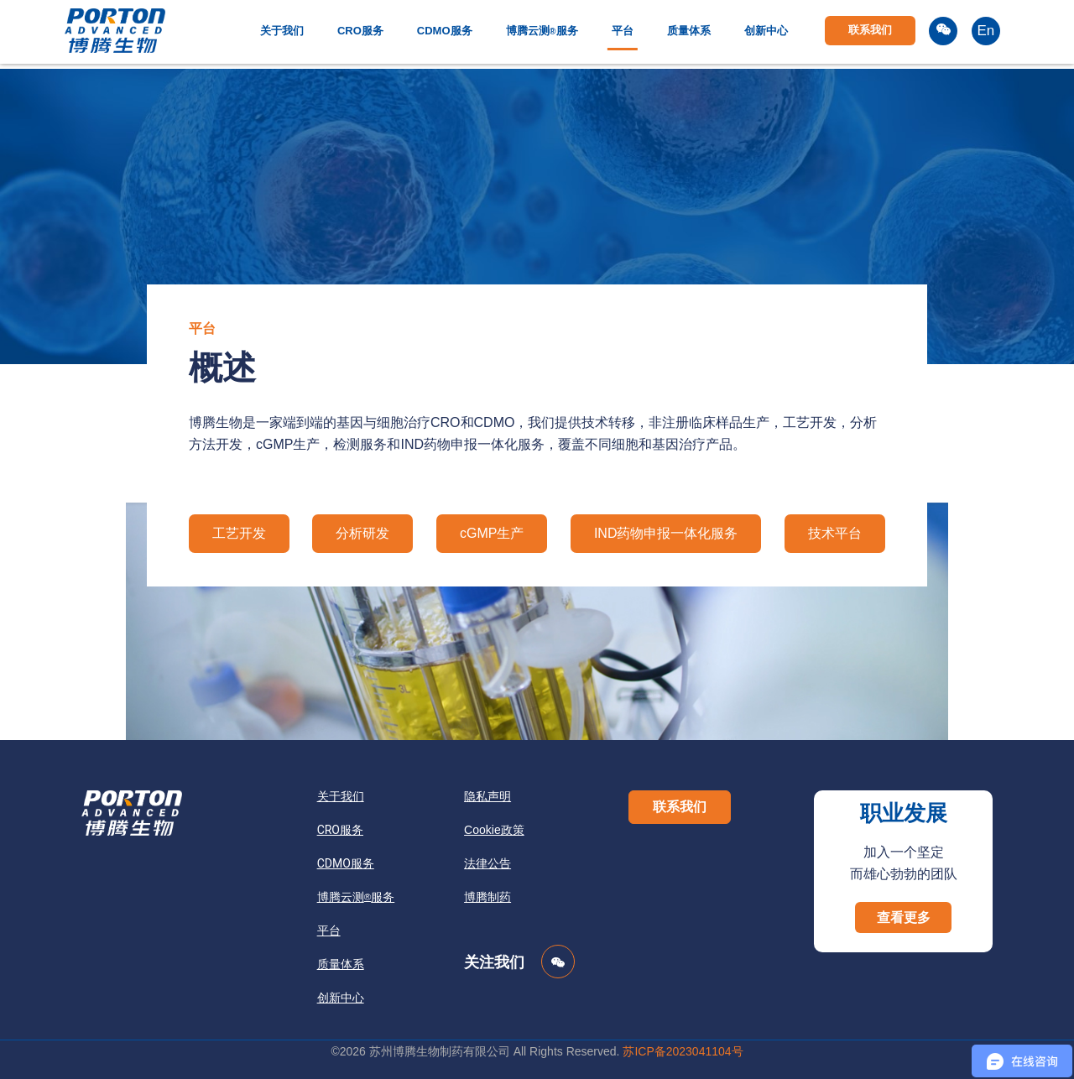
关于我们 (282, 30)
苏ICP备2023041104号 (683, 1051)
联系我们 (870, 29)
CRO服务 (360, 30)
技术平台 (835, 533)
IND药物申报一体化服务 (666, 533)
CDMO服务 (444, 30)
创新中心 (766, 30)
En (986, 31)
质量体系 (689, 30)
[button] (679, 807)
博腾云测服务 (542, 31)
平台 (622, 30)
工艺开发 (239, 533)
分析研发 (362, 533)
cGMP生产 (492, 533)
